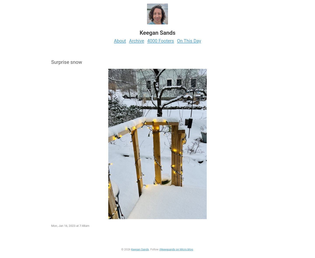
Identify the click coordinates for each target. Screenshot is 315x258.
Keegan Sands (140, 249)
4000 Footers (160, 40)
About (120, 40)
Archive (136, 40)
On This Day (189, 40)
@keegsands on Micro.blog (176, 249)
